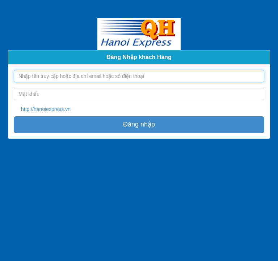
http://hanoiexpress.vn (46, 109)
